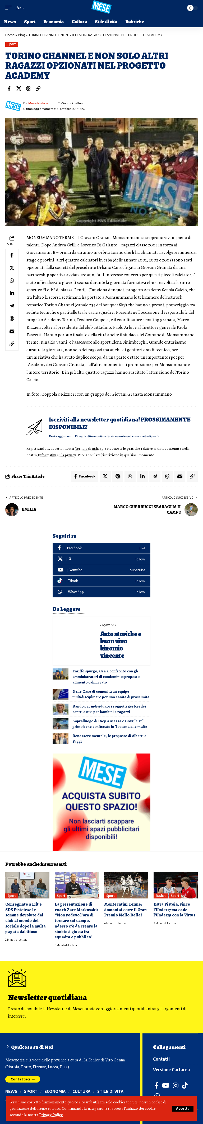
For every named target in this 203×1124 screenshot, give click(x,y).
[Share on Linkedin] (12, 293)
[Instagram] (176, 1085)
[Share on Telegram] (12, 306)
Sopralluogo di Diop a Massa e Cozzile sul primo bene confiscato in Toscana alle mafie (109, 723)
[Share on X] (18, 88)
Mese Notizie (38, 103)
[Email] (12, 331)
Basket (160, 895)
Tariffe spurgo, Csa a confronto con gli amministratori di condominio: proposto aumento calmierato (106, 676)
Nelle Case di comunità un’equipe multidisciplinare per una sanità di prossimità (110, 693)
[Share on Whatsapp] (12, 280)
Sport (11, 44)
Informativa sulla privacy (57, 454)
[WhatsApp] (101, 591)
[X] (101, 558)
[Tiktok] (101, 580)
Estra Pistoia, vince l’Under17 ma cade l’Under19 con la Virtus (174, 909)
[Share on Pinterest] (117, 476)
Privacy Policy (51, 1115)
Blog (21, 35)
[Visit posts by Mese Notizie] (13, 106)
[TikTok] (185, 1085)
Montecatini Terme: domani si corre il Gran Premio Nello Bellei (125, 909)
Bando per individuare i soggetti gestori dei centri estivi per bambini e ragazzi (109, 708)
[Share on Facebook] (9, 88)
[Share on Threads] (28, 88)
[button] (182, 1109)
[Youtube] (101, 569)
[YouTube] (166, 1085)
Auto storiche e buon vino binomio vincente (120, 644)
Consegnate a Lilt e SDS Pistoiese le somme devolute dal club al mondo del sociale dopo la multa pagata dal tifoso (25, 917)
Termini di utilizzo (90, 448)
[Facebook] (101, 547)
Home (10, 35)
